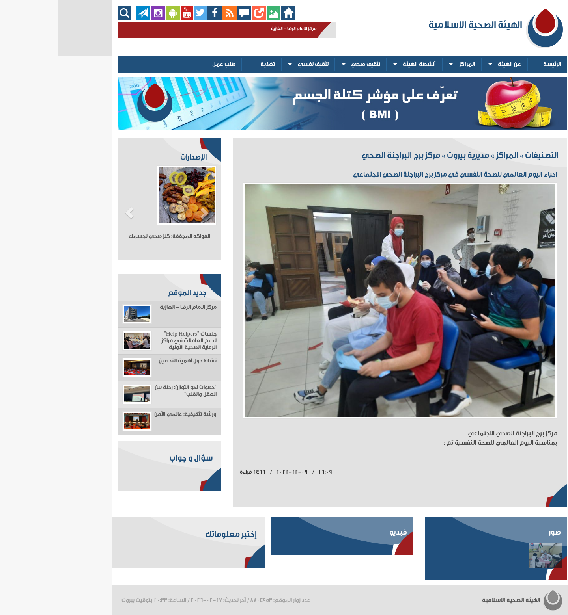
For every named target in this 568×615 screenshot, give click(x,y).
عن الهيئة (451, 64)
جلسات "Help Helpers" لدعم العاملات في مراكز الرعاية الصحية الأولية (130, 341)
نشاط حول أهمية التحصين (129, 361)
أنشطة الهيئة (360, 64)
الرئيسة (494, 64)
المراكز (409, 64)
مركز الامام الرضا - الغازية (129, 307)
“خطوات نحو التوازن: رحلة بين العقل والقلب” (127, 391)
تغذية (209, 64)
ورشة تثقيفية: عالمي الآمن (127, 414)
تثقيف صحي (307, 64)
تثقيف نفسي (254, 64)
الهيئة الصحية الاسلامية (464, 600)
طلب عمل (165, 64)
